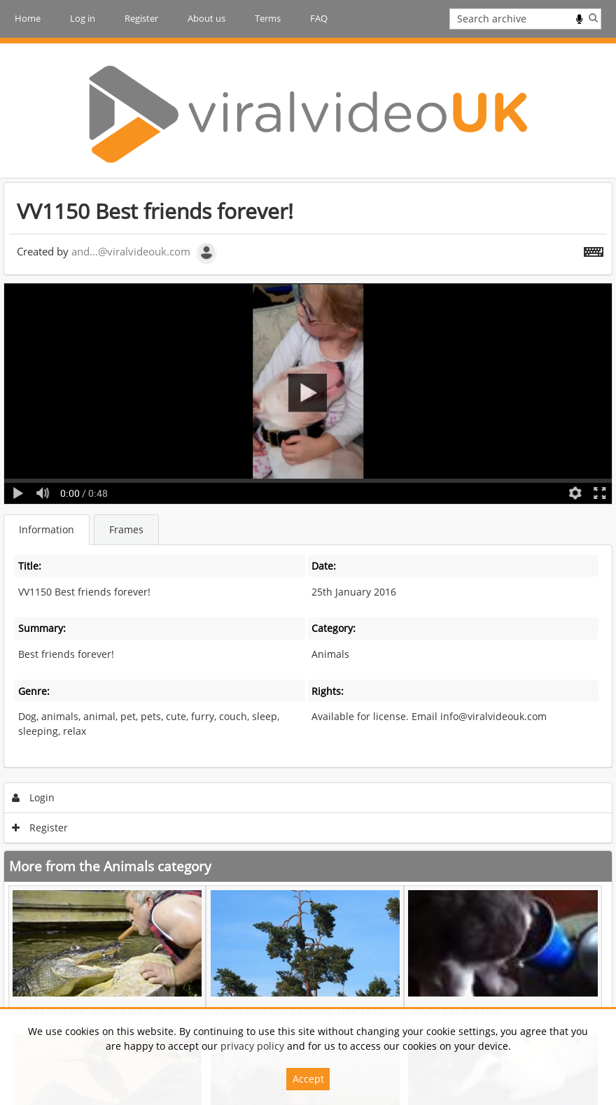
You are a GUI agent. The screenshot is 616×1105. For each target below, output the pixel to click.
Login (33, 797)
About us (206, 18)
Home (28, 18)
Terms (268, 18)
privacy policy (252, 1046)
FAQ (319, 18)
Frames (126, 529)
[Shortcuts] (593, 249)
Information (46, 529)
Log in (82, 18)
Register (141, 18)
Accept (308, 1078)
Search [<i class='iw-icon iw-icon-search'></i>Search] (593, 17)
